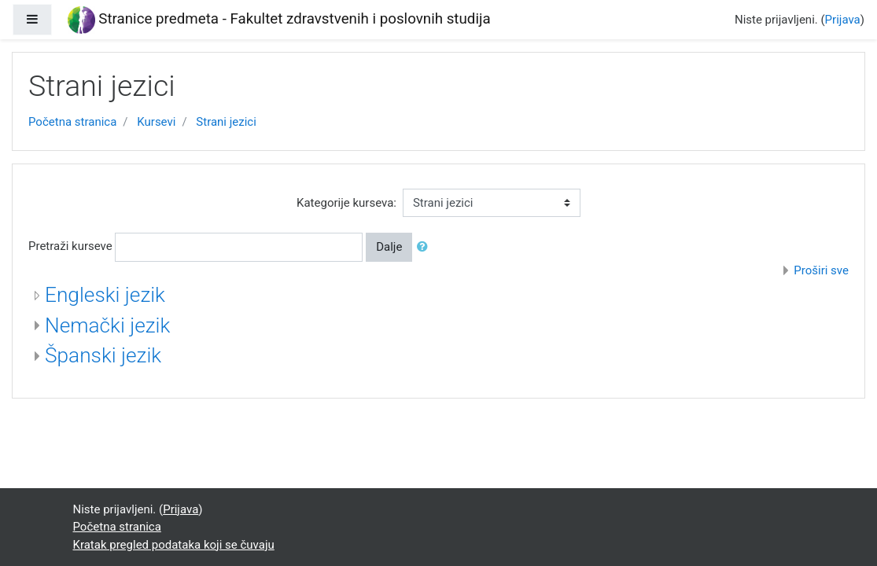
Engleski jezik (105, 295)
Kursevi (156, 122)
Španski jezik (103, 355)
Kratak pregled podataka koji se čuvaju (174, 545)
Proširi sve (821, 270)
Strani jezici (226, 122)
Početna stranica (72, 122)
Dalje (389, 247)
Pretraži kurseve (70, 246)
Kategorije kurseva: (346, 203)
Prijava (842, 20)
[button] (425, 247)
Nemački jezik (107, 325)
